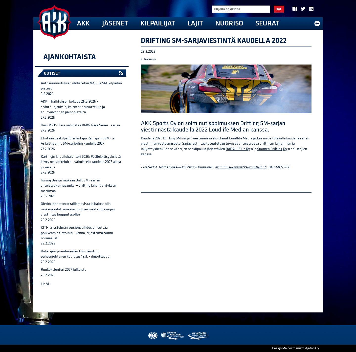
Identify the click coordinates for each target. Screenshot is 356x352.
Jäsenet (115, 23)
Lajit (195, 23)
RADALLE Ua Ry (238, 149)
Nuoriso (229, 23)
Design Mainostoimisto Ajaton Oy (295, 348)
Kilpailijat (157, 23)
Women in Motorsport (198, 336)
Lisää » (46, 284)
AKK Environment (173, 336)
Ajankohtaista (69, 57)
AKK (83, 23)
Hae (279, 9)
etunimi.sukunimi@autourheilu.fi (241, 167)
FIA (152, 336)
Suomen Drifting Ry (272, 149)
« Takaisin (148, 59)
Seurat (267, 23)
